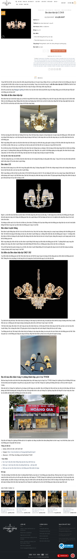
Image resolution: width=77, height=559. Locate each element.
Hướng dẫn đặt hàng (44, 528)
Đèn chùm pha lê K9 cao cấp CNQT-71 (38, 510)
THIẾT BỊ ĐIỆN (50, 1)
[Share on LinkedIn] (60, 69)
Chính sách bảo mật (44, 538)
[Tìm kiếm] (16, 1)
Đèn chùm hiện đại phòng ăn (51, 60)
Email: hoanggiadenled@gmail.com (28, 548)
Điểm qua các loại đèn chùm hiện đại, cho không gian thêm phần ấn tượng (21, 468)
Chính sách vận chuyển (45, 533)
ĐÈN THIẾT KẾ (44, 1)
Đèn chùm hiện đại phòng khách (66, 60)
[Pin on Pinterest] (57, 69)
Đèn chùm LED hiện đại (67, 61)
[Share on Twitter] (52, 69)
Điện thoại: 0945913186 (25, 545)
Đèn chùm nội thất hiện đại (65, 63)
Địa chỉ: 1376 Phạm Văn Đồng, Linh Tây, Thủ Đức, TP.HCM (28, 542)
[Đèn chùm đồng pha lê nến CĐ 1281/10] (8, 499)
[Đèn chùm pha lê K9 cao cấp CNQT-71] (39, 499)
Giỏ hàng (21, 4)
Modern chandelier (56, 66)
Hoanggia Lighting (19, 90)
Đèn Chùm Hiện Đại (66, 10)
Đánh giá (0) (40, 78)
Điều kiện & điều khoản (45, 541)
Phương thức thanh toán (45, 531)
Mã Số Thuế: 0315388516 (26, 532)
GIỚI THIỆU (20, 1)
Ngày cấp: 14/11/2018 (25, 535)
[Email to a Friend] (54, 69)
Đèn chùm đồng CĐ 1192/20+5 (21, 510)
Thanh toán (26, 4)
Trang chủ (41, 10)
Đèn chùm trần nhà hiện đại (62, 64)
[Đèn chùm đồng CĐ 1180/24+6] (55, 499)
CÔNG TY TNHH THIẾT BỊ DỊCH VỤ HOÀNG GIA (27, 529)
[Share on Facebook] (49, 69)
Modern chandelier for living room (68, 66)
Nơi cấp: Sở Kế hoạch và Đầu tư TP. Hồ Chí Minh (28, 538)
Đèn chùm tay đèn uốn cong (49, 64)
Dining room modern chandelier (57, 58)
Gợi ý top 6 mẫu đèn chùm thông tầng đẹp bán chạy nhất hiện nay (19, 462)
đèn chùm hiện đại (68, 58)
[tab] (35, 78)
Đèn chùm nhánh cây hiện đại (51, 63)
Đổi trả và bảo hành (44, 536)
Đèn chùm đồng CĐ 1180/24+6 (52, 510)
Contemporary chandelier (43, 58)
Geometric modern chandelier (45, 66)
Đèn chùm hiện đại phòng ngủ (55, 61)
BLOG (17, 4)
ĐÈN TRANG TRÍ (31, 1)
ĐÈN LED (56, 1)
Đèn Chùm (57, 10)
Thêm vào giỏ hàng (58, 51)
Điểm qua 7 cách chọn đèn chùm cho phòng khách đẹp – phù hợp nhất (20, 465)
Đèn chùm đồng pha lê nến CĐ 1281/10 (7, 510)
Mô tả (35, 78)
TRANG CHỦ (25, 1)
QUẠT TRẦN (38, 1)
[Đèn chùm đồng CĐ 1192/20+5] (23, 499)
